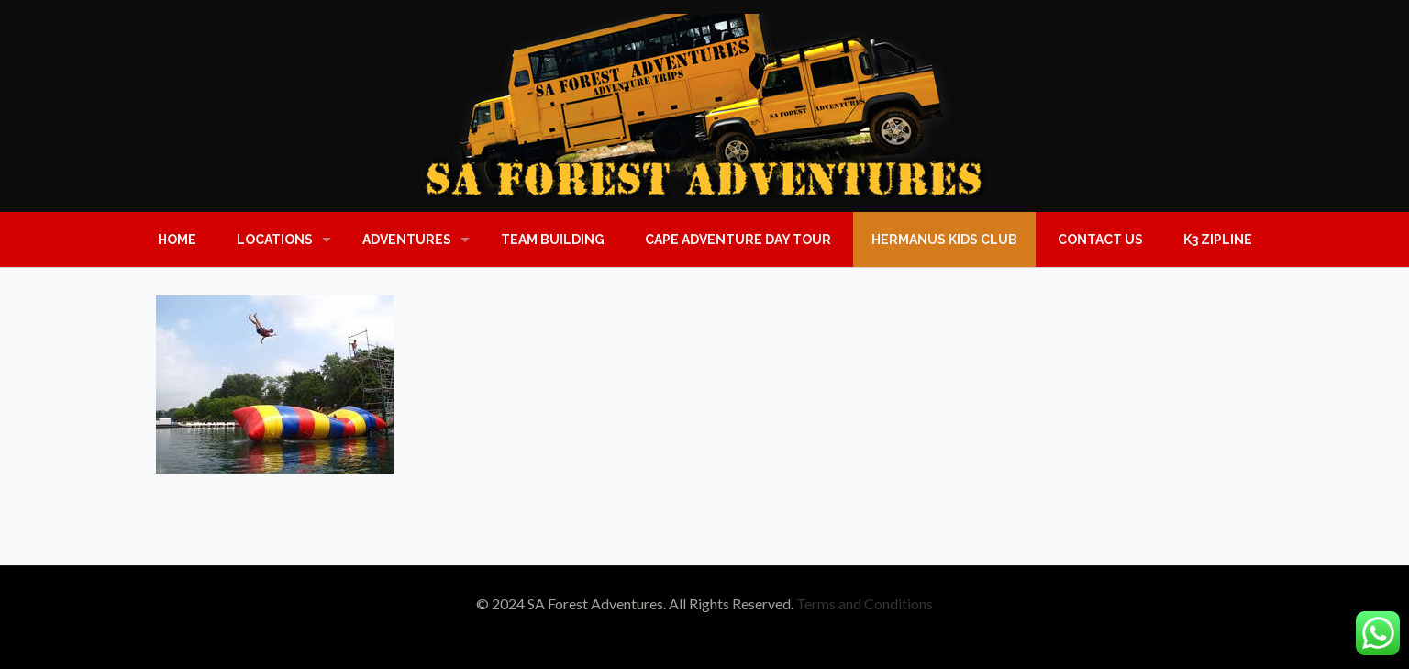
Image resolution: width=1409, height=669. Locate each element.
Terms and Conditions (864, 603)
